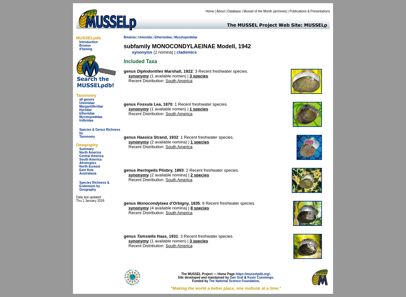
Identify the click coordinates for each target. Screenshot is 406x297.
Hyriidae (85, 110)
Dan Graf (236, 277)
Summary (86, 149)
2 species (200, 175)
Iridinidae (86, 120)
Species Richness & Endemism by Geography (94, 186)
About (221, 11)
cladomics (187, 52)
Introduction (88, 42)
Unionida (145, 37)
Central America (91, 156)
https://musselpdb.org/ (253, 274)
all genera (86, 99)
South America (90, 159)
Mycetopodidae (90, 117)
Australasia (87, 173)
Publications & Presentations (310, 11)
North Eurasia (89, 166)
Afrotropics (87, 163)
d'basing (85, 49)
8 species (200, 208)
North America (90, 152)
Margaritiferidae (91, 106)
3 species (199, 76)
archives (280, 11)
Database (234, 11)
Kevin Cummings (260, 277)
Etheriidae (87, 113)
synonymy (138, 76)
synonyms (142, 52)
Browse (85, 45)
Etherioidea (163, 37)
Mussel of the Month (258, 11)
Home (210, 11)
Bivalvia (130, 37)
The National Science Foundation (234, 281)
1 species (199, 109)
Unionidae (87, 103)
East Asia (86, 170)
